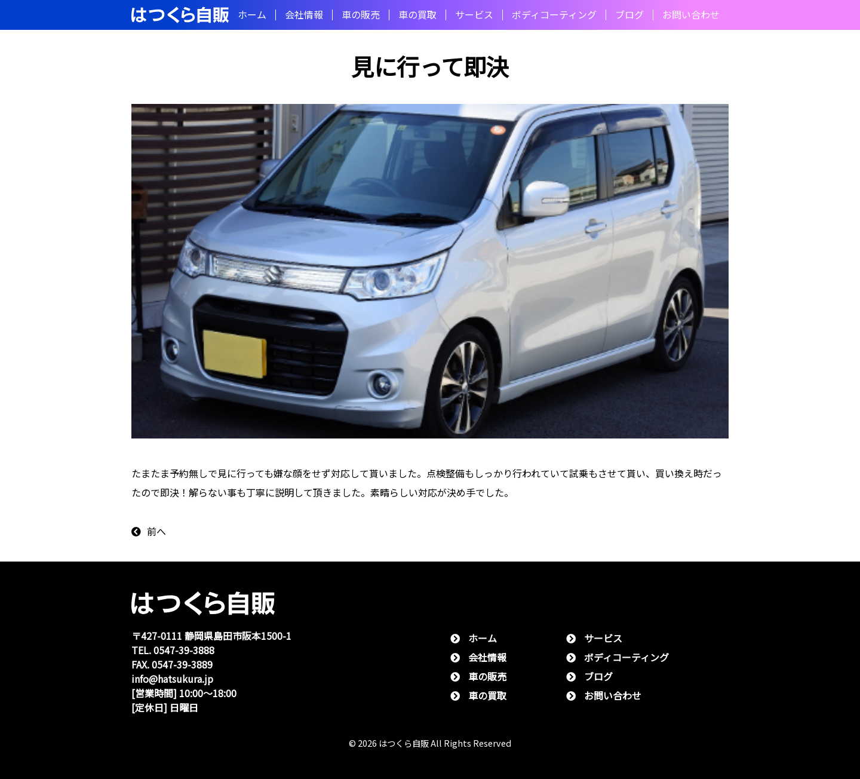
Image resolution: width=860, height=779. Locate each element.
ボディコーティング (554, 15)
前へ (148, 531)
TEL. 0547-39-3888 (172, 650)
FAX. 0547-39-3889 (172, 664)
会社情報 (304, 15)
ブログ (629, 15)
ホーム (252, 15)
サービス (474, 15)
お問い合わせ (691, 15)
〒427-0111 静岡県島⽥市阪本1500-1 (211, 636)
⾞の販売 (361, 15)
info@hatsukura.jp (172, 679)
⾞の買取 (417, 15)
